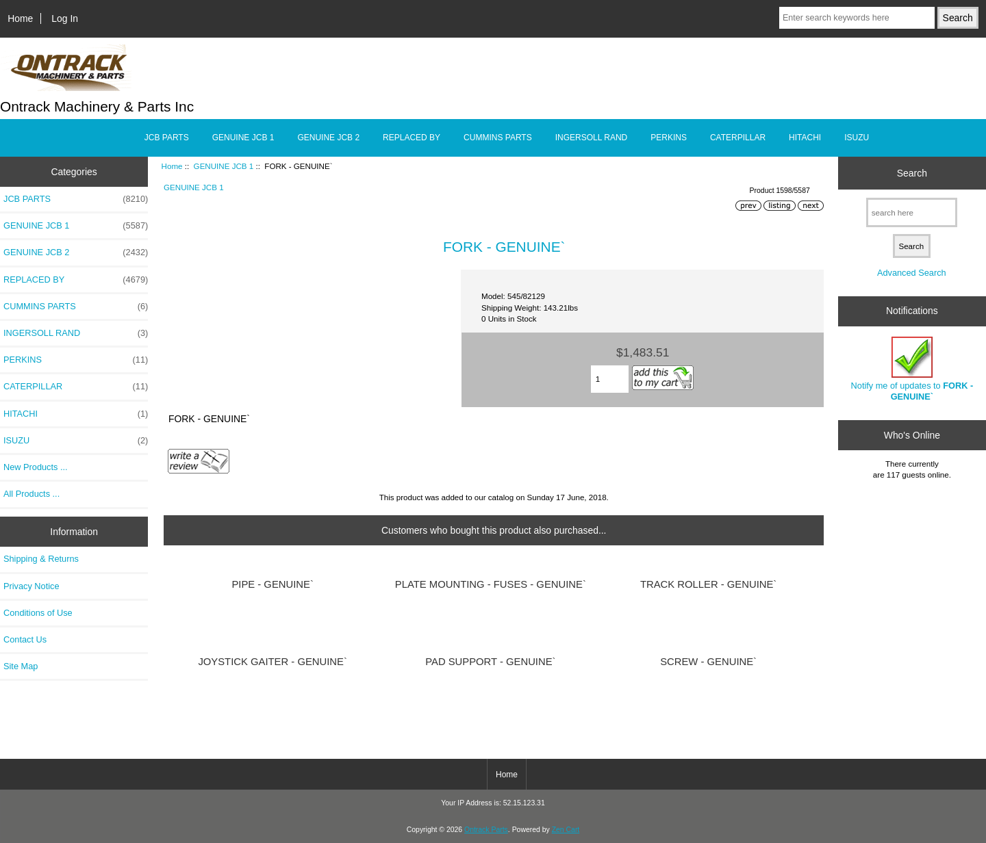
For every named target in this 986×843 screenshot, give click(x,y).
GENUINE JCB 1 (224, 165)
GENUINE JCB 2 (328, 137)
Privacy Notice (31, 586)
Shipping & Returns (41, 559)
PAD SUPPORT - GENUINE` (490, 661)
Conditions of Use (38, 613)
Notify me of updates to (912, 369)
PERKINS (668, 137)
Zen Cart (566, 829)
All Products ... (31, 494)
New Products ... (35, 467)
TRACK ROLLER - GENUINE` (708, 584)
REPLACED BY (411, 137)
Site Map (20, 666)
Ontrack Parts (486, 829)
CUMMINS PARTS (498, 137)
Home (20, 18)
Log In (64, 18)
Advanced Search (911, 273)
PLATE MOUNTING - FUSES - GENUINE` (490, 584)
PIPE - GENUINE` (272, 584)
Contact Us (25, 639)
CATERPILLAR (738, 137)
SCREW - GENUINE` (708, 661)
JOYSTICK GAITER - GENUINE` (272, 661)
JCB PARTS (166, 137)
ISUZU (856, 137)
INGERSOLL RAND (591, 137)
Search (912, 173)
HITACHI (805, 137)
